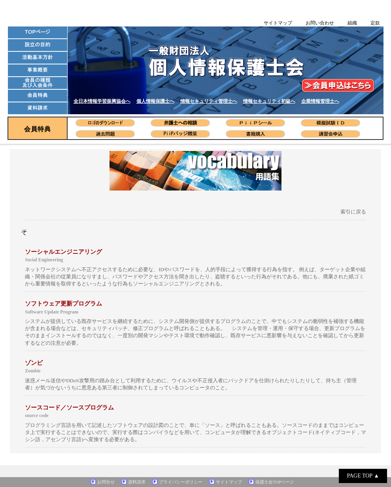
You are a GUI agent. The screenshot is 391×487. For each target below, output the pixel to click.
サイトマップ (278, 23)
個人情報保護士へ (155, 101)
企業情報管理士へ (320, 101)
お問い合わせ (320, 23)
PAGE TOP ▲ (363, 476)
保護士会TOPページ (274, 481)
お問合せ (106, 481)
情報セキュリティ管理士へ (208, 101)
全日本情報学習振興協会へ (102, 101)
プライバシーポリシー (180, 481)
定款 (375, 23)
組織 (352, 23)
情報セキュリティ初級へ (269, 101)
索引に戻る (353, 212)
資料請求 (136, 481)
